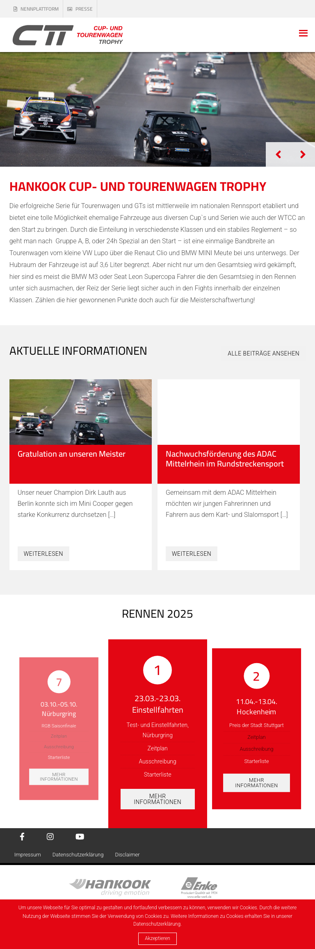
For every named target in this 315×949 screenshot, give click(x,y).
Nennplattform (36, 9)
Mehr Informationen (59, 776)
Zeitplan (59, 736)
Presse (80, 9)
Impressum (27, 855)
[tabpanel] (157, 109)
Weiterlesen (43, 553)
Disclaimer (127, 855)
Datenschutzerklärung (78, 855)
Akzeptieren (157, 938)
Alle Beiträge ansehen (263, 353)
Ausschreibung (59, 747)
